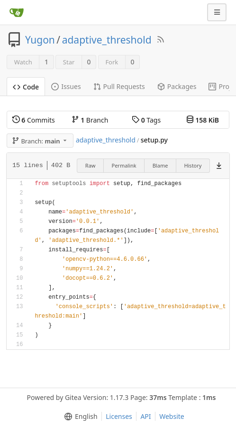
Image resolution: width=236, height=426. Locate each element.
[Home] (16, 12)
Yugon (40, 39)
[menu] (79, 416)
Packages (177, 86)
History (192, 165)
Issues (66, 86)
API (145, 416)
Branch (90, 119)
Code (26, 86)
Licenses (119, 416)
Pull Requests (119, 86)
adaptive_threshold (107, 39)
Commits (33, 119)
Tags (146, 119)
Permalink (124, 165)
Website (171, 416)
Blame (160, 165)
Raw (90, 165)
